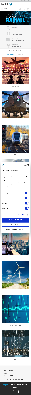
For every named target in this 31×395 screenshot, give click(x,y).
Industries (10, 54)
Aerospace (15, 86)
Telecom (15, 257)
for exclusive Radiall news (15, 386)
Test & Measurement (15, 325)
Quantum (15, 359)
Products (20, 54)
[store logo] (8, 4)
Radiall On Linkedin (13, 391)
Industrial (15, 291)
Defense (15, 120)
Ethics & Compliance (8, 375)
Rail (15, 154)
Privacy (5, 373)
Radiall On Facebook (18, 391)
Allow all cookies (15, 219)
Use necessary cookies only (15, 229)
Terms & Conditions (8, 370)
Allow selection (15, 224)
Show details (22, 215)
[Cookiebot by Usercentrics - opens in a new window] (22, 165)
